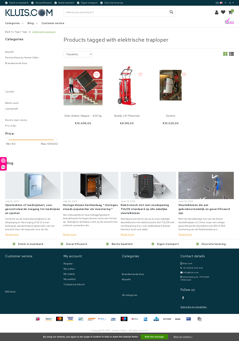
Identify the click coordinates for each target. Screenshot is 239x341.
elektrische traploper (44, 31)
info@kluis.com (189, 272)
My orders (69, 268)
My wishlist (69, 279)
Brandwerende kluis (133, 274)
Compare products (74, 284)
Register (68, 263)
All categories (129, 295)
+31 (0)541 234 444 (191, 267)
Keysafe (126, 279)
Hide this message (154, 337)
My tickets (69, 273)
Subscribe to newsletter (193, 306)
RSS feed (10, 291)
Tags (24, 31)
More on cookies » (183, 337)
